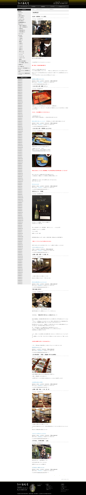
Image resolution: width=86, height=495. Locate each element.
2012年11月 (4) (20, 238)
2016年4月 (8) (20, 171)
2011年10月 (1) (20, 259)
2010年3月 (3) (20, 280)
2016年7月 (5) (20, 166)
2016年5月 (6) (20, 170)
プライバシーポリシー (65, 489)
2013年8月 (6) (20, 223)
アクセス (52, 6)
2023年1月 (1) (20, 90)
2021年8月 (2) (20, 95)
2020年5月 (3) (20, 106)
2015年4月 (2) (20, 191)
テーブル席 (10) (21, 17)
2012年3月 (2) (20, 251)
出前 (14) (19, 14)
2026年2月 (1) (20, 82)
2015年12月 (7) (20, 178)
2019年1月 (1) (20, 126)
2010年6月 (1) (20, 277)
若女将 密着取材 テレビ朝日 (39, 16)
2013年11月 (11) (20, 218)
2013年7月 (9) (20, 225)
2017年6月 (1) (20, 150)
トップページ (23, 6)
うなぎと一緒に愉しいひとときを (38, 247)
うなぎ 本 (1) (20, 33)
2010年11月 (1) (20, 270)
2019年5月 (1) (20, 121)
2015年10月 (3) (20, 181)
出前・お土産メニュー (49, 488)
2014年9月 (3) (20, 202)
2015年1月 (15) (20, 196)
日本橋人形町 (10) (22, 30)
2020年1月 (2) (20, 113)
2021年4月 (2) (20, 98)
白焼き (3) (20, 48)
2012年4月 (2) (20, 249)
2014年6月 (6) (20, 207)
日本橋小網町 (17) (22, 31)
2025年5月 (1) (20, 85)
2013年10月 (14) (20, 220)
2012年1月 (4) (20, 254)
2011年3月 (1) (20, 264)
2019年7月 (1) (20, 119)
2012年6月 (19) (20, 246)
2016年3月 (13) (20, 173)
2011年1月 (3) (20, 267)
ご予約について (63, 6)
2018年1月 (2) (20, 144)
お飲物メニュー (48, 489)
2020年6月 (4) (20, 105)
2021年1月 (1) (20, 100)
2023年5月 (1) (20, 87)
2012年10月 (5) (20, 239)
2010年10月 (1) (20, 272)
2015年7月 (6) (20, 186)
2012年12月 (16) (20, 236)
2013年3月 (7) (20, 231)
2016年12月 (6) (20, 158)
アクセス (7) (20, 12)
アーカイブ (47, 9)
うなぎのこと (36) (21, 19)
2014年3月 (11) (20, 212)
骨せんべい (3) (21, 51)
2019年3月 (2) (20, 124)
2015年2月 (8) (20, 194)
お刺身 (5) (20, 43)
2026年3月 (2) (20, 80)
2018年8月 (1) (20, 134)
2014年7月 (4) (20, 205)
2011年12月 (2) (20, 256)
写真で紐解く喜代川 (36, 289)
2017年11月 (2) (20, 147)
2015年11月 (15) (20, 179)
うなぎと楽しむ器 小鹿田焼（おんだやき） (42, 128)
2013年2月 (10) (20, 233)
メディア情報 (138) (21, 66)
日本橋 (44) (21, 28)
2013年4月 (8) (20, 230)
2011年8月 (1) (20, 262)
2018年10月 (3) (20, 131)
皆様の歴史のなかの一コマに (37, 347)
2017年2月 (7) (20, 155)
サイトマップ (63, 491)
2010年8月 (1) (20, 275)
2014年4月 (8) (20, 210)
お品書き (33, 6)
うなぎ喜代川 (34, 84)
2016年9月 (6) (20, 163)
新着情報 (39, 485)
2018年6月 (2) (20, 137)
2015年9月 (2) (20, 183)
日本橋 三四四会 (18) (22, 25)
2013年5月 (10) (20, 228)
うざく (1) (20, 44)
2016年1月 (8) (20, 176)
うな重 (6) (20, 38)
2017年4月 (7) (20, 152)
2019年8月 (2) (20, 118)
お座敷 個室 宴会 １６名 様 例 (40, 389)
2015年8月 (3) (20, 184)
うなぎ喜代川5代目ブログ (39, 9)
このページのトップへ (65, 479)
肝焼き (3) (20, 49)
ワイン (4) (20, 54)
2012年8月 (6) (20, 243)
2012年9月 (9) (20, 241)
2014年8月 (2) (20, 204)
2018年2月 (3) (20, 142)
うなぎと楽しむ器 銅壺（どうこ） (40, 86)
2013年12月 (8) (20, 217)
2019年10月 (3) (20, 116)
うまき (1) (20, 46)
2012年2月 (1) (20, 252)
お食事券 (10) (20, 64)
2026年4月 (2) (20, 79)
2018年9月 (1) (20, 132)
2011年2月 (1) (20, 265)
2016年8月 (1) (20, 165)
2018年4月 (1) (20, 139)
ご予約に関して (40, 82)
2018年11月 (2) (20, 129)
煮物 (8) (20, 41)
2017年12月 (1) (20, 145)
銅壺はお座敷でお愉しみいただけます (38, 121)
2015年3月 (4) (20, 192)
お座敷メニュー (48, 485)
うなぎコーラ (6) (22, 57)
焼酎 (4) (20, 59)
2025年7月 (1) (20, 84)
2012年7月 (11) (20, 244)
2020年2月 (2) (20, 111)
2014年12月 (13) (20, 197)
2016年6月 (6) (20, 168)
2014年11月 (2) (20, 199)
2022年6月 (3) (20, 93)
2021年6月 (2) (20, 97)
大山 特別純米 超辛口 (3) (23, 62)
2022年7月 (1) (20, 92)
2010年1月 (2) (20, 283)
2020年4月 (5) (20, 108)
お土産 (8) (20, 36)
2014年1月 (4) (20, 215)
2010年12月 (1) (20, 269)
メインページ (57, 475)
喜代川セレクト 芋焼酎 (37, 191)
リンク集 (62, 488)
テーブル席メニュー (49, 486)
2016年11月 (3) (20, 160)
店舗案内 (43, 6)
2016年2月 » (66, 475)
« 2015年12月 (51, 475)
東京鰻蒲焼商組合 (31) (22, 22)
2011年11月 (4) (20, 257)
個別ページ (47, 84)
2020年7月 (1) (20, 103)
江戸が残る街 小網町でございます (38, 467)
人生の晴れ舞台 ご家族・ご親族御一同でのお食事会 (44, 354)
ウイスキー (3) (21, 56)
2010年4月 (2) (20, 278)
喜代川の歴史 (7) (21, 20)
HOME (33, 9)
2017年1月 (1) (20, 157)
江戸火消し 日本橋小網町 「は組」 (40, 440)
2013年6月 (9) (20, 226)
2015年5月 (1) (20, 189)
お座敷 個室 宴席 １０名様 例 (40, 254)
